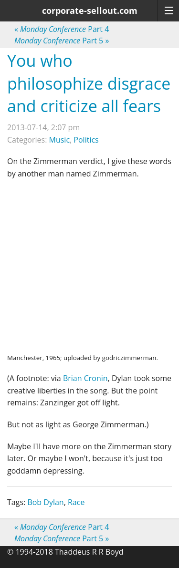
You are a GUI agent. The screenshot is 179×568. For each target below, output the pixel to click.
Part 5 (61, 40)
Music (59, 139)
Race (76, 502)
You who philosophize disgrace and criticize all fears (88, 83)
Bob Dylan (45, 502)
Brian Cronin (85, 378)
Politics (86, 139)
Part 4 (61, 29)
